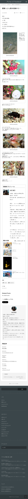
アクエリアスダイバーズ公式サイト (7, 486)
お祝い (2, 419)
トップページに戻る (14, 383)
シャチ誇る (4, 365)
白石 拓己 (14, 312)
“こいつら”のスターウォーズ (7, 352)
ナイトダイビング (4, 431)
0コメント (23, 12)
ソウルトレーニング (6, 369)
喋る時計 (6, 374)
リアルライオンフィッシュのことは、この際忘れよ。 (10, 467)
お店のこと (3, 417)
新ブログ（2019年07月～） (6, 491)
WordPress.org (4, 406)
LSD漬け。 (4, 356)
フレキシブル (3, 471)
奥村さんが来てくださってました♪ (19, 273)
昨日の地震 (4, 348)
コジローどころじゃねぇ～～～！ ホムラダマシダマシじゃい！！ (13, 377)
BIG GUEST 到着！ (4, 475)
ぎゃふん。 (15, 250)
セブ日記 (3, 429)
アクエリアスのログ (14, 2)
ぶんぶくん (3, 421)
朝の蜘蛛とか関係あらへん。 (6, 463)
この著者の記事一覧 (20, 240)
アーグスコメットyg (16, 243)
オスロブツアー (4, 423)
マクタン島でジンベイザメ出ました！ (9, 361)
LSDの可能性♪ (15, 258)
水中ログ (17, 12)
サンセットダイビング (5, 425)
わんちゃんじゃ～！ (5, 459)
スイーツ (3, 427)
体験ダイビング (4, 433)
